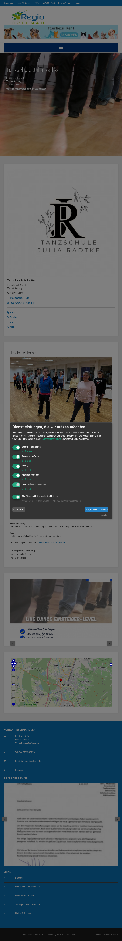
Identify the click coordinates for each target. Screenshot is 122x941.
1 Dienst (26, 460)
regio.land (104, 515)
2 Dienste (27, 451)
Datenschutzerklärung (51, 439)
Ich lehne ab (18, 509)
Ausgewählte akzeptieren (97, 509)
